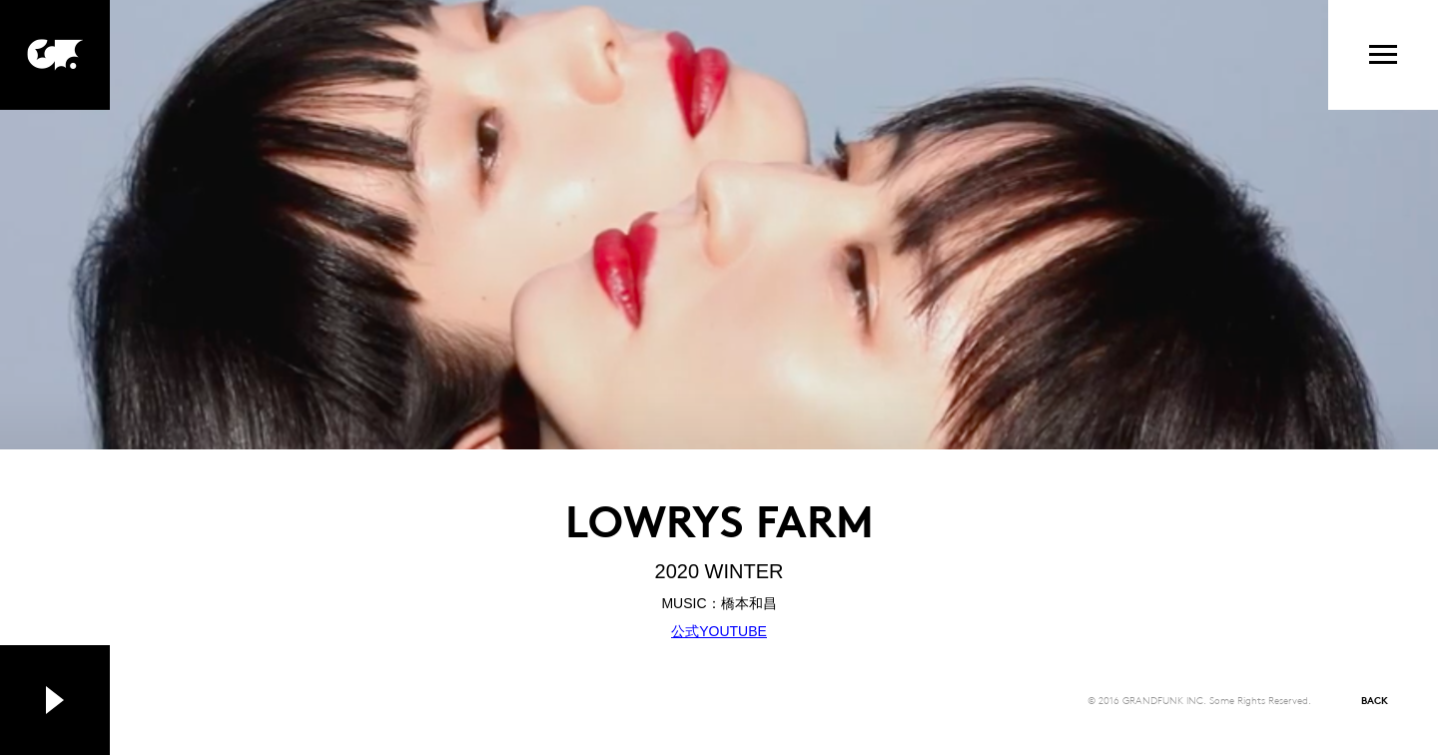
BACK (1374, 699)
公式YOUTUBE (719, 631)
